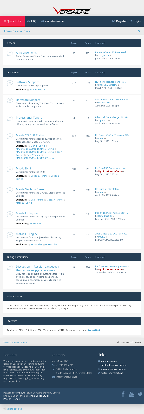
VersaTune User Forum (15, 342)
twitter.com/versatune (112, 372)
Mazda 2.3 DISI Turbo (30, 135)
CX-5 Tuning (36, 199)
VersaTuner (13, 72)
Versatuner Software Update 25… (112, 99)
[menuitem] (32, 21)
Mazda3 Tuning (53, 199)
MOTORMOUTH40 (107, 84)
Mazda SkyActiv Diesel (30, 189)
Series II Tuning (38, 175)
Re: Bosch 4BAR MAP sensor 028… (112, 135)
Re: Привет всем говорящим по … (113, 266)
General (11, 43)
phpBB (19, 392)
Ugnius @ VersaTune (110, 171)
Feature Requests (37, 89)
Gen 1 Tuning (37, 145)
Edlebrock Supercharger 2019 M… (112, 117)
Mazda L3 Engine (27, 234)
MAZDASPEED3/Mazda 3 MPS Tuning (35, 147)
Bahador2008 (105, 215)
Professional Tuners (29, 117)
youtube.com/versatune (113, 368)
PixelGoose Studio (40, 395)
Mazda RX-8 (23, 168)
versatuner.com (53, 21)
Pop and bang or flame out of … (111, 212)
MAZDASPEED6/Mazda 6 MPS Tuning (36, 150)
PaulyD (102, 236)
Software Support (27, 82)
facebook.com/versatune (114, 365)
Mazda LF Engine (27, 213)
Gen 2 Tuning (32, 154)
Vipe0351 (103, 120)
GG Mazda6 (50, 244)
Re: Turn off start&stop (107, 188)
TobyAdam (103, 55)
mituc (101, 138)
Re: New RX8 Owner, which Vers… (112, 168)
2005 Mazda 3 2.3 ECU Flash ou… (111, 233)
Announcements (26, 52)
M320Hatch (104, 102)
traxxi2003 (94, 330)
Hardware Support (28, 100)
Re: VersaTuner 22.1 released (110, 52)
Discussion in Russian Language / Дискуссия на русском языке (37, 268)
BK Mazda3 (34, 223)
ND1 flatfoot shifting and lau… (110, 81)
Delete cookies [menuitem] (12, 408)
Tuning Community (17, 257)
